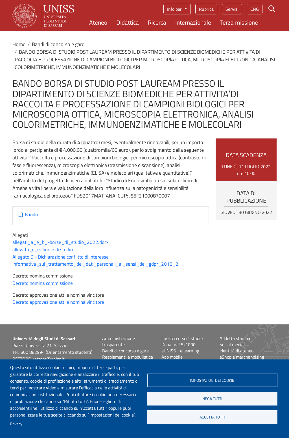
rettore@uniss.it (49, 358)
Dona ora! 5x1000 (178, 344)
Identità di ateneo (236, 351)
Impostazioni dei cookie (212, 380)
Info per (175, 9)
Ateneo (98, 22)
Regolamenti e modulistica (127, 357)
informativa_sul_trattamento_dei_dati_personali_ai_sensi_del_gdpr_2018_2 (95, 264)
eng (254, 9)
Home (18, 44)
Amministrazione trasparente (118, 341)
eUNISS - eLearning (180, 351)
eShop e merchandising (242, 357)
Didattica (127, 22)
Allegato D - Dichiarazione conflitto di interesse (60, 257)
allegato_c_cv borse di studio (42, 249)
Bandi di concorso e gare (58, 44)
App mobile (172, 357)
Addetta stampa (235, 338)
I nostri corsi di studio (182, 338)
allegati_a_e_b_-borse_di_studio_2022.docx (60, 242)
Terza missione (239, 22)
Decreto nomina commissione (42, 283)
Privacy (16, 424)
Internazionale (193, 22)
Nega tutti (212, 399)
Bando (31, 214)
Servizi (231, 9)
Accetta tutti (212, 417)
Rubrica (206, 9)
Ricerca (157, 22)
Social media (232, 344)
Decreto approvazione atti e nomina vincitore (58, 302)
